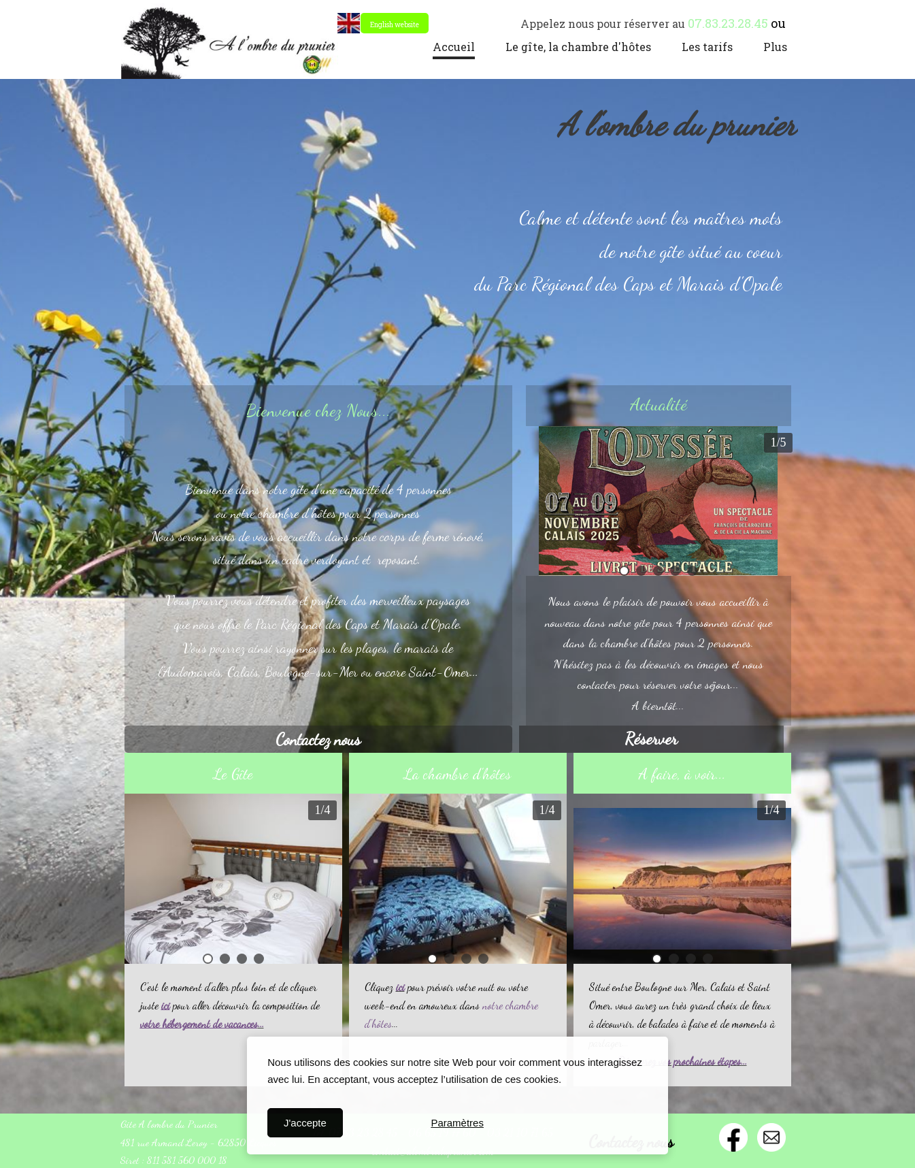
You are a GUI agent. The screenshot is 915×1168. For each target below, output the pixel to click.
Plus (775, 46)
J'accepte (305, 1123)
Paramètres (457, 1123)
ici (400, 986)
